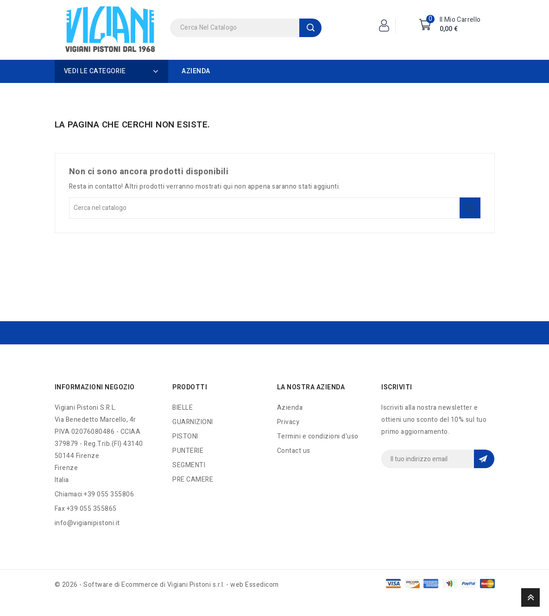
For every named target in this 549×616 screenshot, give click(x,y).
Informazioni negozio (95, 387)
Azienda (196, 71)
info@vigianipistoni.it (87, 523)
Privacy (288, 422)
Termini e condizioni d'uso (318, 436)
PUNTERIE (187, 451)
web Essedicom (254, 585)
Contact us (293, 451)
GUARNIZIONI (192, 422)
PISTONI (185, 436)
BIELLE (182, 408)
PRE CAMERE (192, 479)
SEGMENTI (188, 465)
